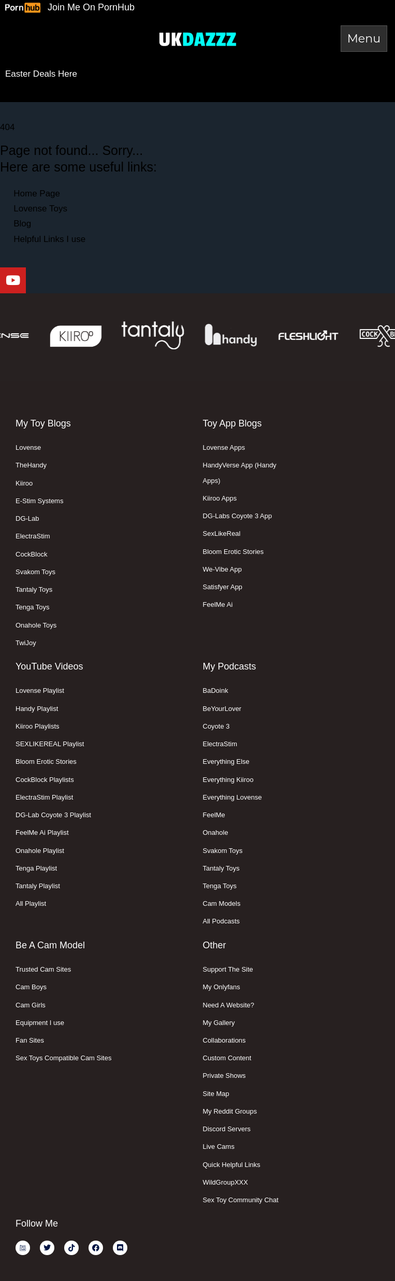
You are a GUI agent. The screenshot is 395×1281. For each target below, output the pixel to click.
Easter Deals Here (41, 74)
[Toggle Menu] (364, 38)
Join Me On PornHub (91, 7)
